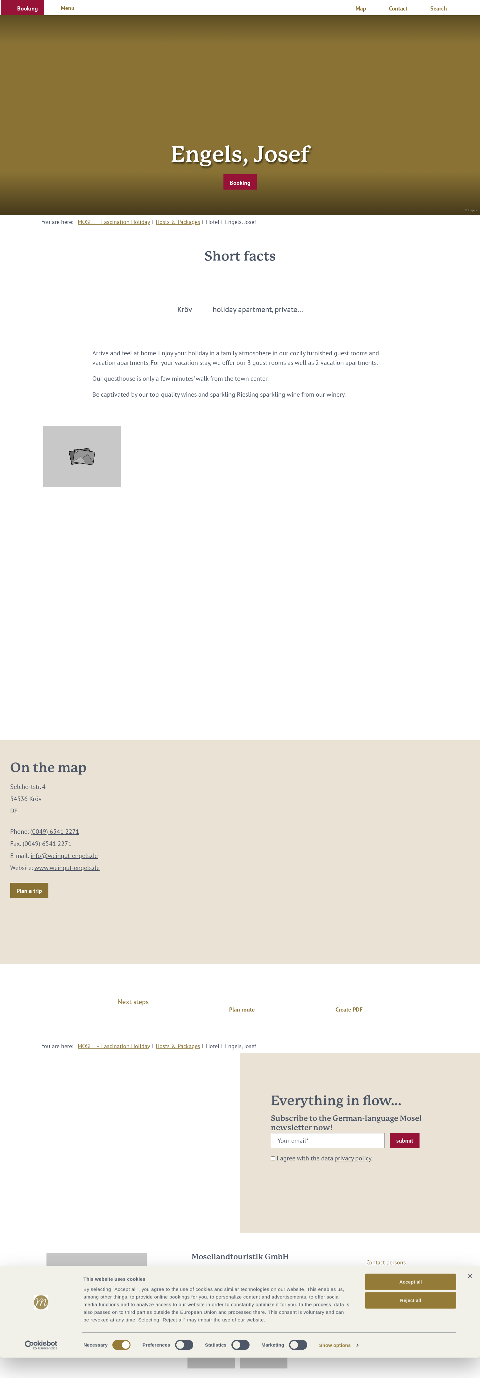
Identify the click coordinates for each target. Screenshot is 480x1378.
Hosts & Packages (178, 222)
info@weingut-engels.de (64, 856)
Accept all (410, 1302)
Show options (335, 1365)
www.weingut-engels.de (67, 868)
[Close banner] (470, 1296)
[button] (22, 7)
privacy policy (353, 1158)
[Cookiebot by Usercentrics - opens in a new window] (41, 1365)
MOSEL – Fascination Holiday (114, 222)
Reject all (410, 1320)
